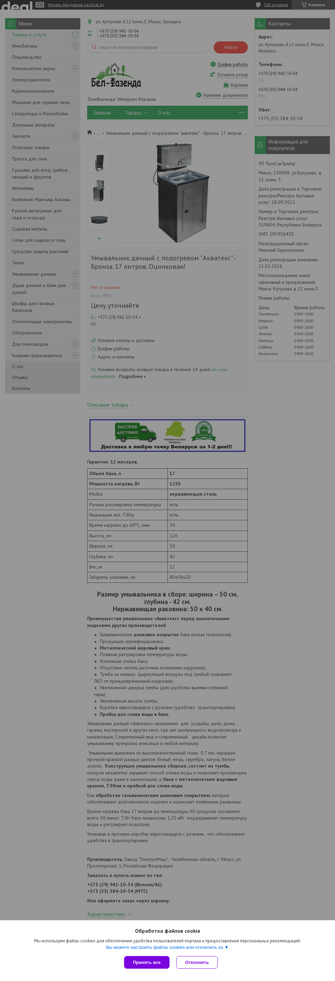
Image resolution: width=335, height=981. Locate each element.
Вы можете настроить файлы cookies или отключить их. (165, 947)
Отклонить (197, 962)
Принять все (147, 962)
